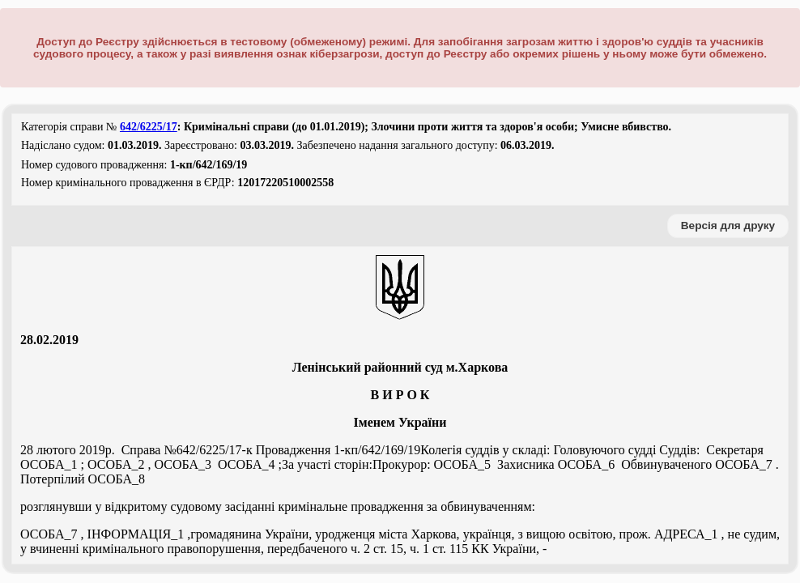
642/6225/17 (148, 127)
